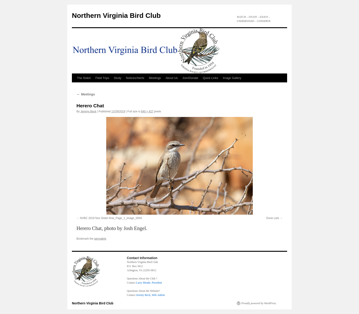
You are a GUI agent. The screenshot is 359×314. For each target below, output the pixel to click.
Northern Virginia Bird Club (116, 15)
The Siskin (84, 78)
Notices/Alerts (135, 78)
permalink (100, 238)
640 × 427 (147, 111)
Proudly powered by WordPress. (259, 303)
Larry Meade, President (149, 282)
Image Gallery (232, 78)
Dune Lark (272, 218)
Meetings (155, 78)
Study (117, 78)
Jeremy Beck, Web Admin (150, 295)
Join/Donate (190, 78)
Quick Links (210, 78)
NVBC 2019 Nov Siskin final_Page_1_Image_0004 (111, 218)
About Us (172, 78)
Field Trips (102, 78)
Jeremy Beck (88, 111)
